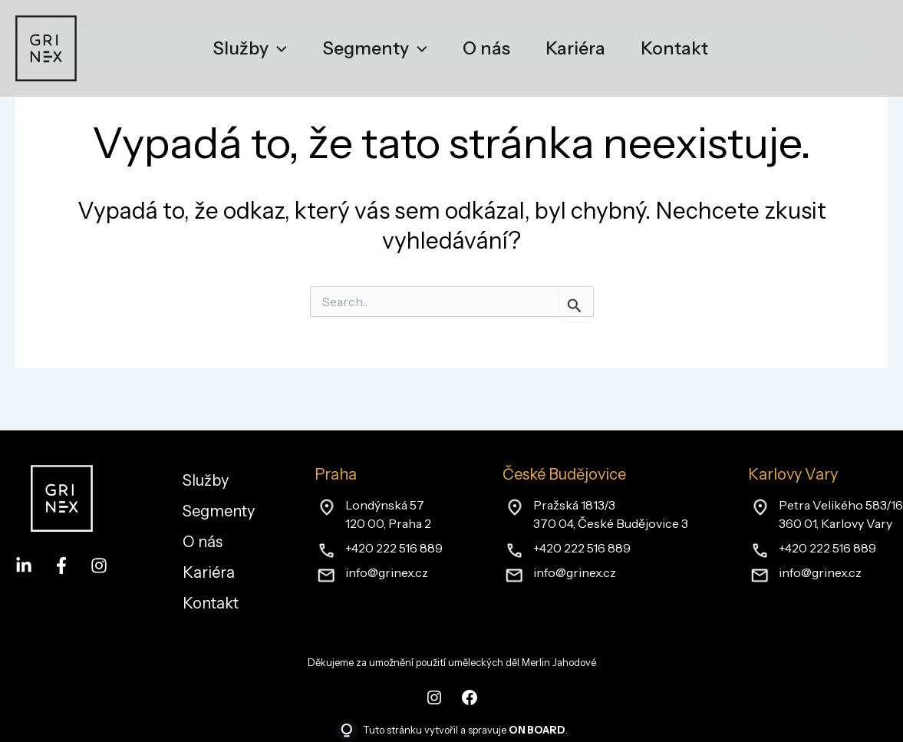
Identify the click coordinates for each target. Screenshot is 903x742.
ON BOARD (537, 730)
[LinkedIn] (23, 565)
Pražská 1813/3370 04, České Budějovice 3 (610, 514)
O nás (202, 542)
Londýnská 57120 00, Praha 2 (388, 514)
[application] (278, 48)
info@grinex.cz (386, 572)
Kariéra (209, 572)
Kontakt (211, 603)
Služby (206, 480)
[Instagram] (99, 565)
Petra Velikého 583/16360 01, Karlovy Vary (841, 514)
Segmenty (219, 511)
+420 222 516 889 (394, 548)
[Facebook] (61, 565)
